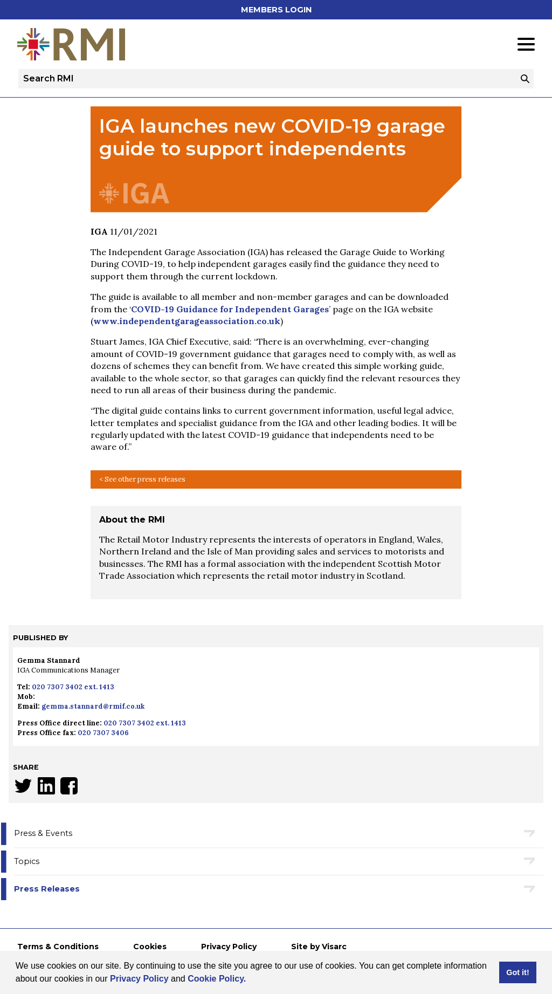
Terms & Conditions (58, 946)
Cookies (150, 946)
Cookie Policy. (217, 978)
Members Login (276, 10)
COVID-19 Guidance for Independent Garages (230, 309)
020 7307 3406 (103, 732)
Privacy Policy (139, 978)
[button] (250, 980)
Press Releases (47, 889)
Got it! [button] (517, 972)
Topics (26, 861)
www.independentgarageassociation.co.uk (186, 321)
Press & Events (43, 833)
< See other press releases (142, 479)
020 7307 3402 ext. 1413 (73, 686)
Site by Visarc (319, 946)
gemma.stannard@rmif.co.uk (93, 706)
